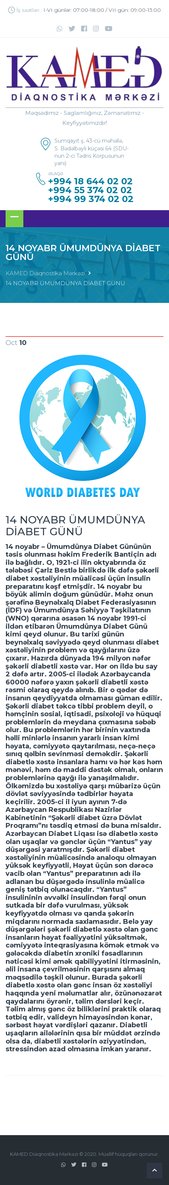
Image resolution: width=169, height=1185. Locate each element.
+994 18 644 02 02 (90, 181)
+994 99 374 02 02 (90, 199)
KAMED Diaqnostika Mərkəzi (45, 273)
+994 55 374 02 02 (90, 190)
